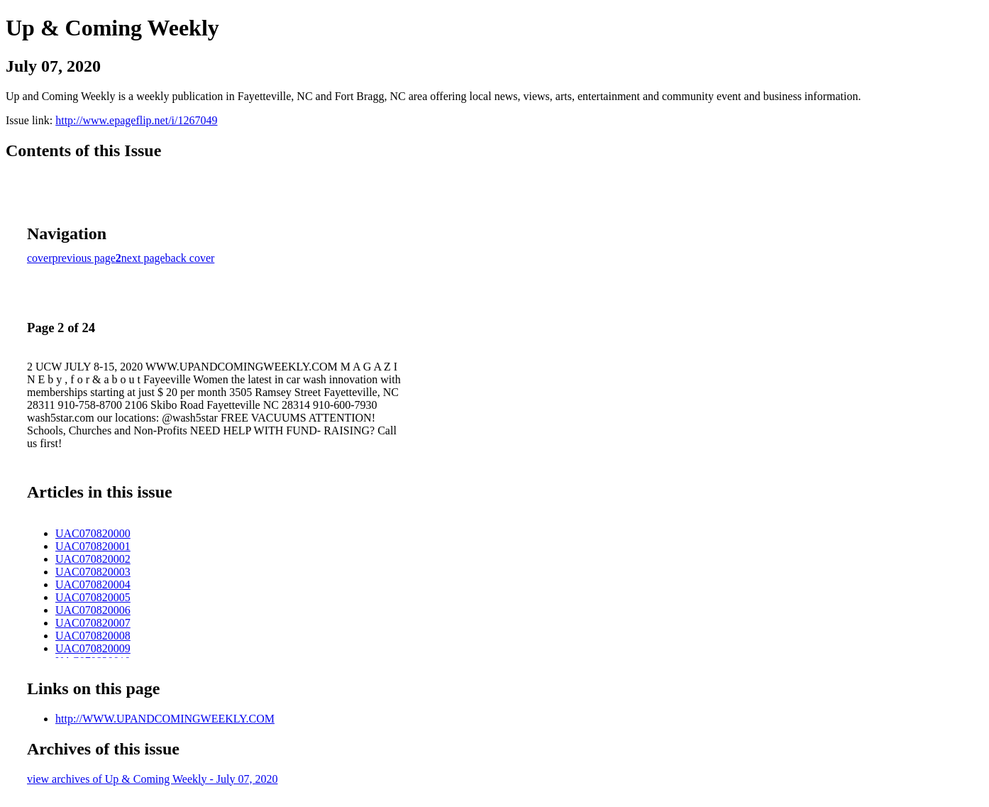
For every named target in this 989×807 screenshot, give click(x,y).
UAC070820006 (93, 610)
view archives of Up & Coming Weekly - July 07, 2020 (152, 779)
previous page (84, 258)
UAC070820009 (93, 648)
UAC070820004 (93, 584)
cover (40, 258)
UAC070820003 (93, 572)
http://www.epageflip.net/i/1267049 (136, 120)
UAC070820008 (93, 636)
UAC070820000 (93, 533)
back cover (190, 258)
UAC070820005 (93, 597)
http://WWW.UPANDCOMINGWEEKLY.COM (165, 719)
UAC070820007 (93, 623)
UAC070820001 (93, 546)
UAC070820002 (93, 559)
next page (143, 258)
